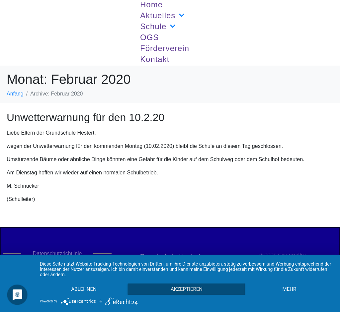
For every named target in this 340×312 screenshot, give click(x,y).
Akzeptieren (187, 289)
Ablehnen (83, 289)
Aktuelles (162, 15)
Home (151, 4)
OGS (149, 37)
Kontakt (154, 59)
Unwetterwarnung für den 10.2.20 (85, 117)
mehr (290, 289)
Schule (158, 26)
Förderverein (164, 48)
